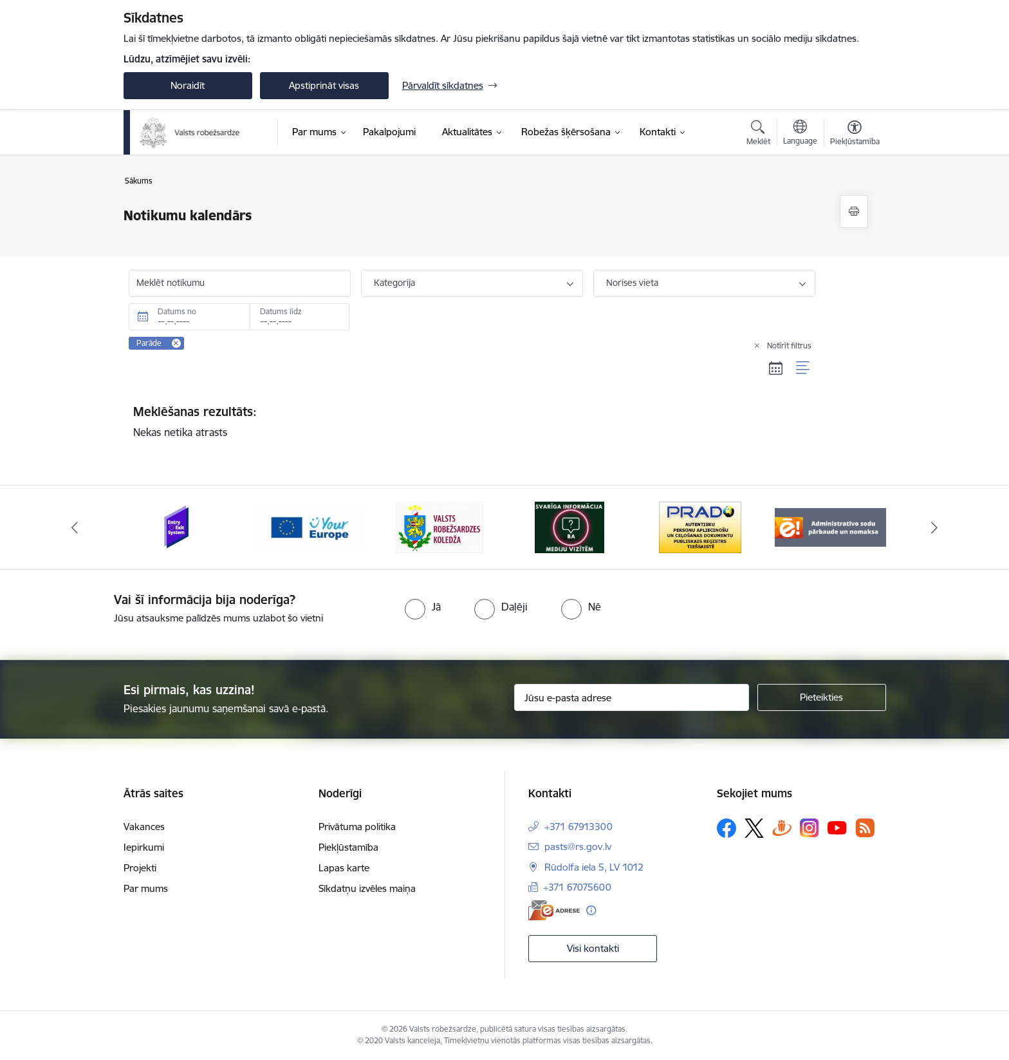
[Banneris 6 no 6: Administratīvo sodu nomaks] (830, 526)
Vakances (144, 826)
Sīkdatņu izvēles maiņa (367, 888)
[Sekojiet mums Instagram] (809, 828)
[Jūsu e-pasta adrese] (631, 697)
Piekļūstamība (348, 847)
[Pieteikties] (821, 697)
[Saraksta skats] (803, 368)
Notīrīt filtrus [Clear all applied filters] (789, 345)
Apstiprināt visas (324, 85)
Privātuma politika (357, 826)
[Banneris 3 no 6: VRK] (439, 526)
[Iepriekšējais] (74, 527)
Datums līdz (281, 311)
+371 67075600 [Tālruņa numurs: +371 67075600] (577, 887)
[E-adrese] (554, 910)
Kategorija (394, 283)
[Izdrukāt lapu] (853, 211)
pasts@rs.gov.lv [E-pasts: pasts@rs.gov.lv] (577, 846)
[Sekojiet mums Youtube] (837, 827)
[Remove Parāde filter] (176, 343)
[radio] (423, 606)
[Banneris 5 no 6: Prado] (700, 526)
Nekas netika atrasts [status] (472, 421)
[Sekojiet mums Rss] (865, 828)
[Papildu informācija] (591, 910)
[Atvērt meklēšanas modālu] (758, 134)
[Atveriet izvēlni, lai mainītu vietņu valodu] (800, 134)
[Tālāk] (935, 527)
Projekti (140, 868)
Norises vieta (632, 283)
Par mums (146, 888)
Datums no (177, 311)
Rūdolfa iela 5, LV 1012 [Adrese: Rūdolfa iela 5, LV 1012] (593, 867)
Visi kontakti (593, 948)
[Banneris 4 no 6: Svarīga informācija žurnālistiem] (569, 526)
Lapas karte (344, 868)
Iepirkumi (144, 847)
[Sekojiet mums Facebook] (726, 828)
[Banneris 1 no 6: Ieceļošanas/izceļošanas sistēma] (178, 526)
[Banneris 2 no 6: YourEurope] (309, 526)
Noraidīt (188, 85)
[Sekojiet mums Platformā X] (754, 828)
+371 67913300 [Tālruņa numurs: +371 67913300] (578, 826)
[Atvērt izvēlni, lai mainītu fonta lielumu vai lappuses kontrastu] (855, 134)
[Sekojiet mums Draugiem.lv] (781, 828)
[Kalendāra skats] (776, 368)
